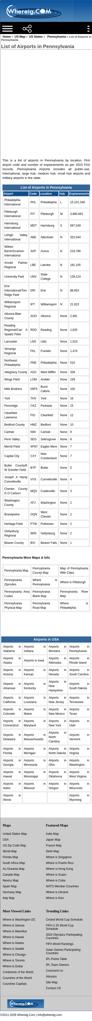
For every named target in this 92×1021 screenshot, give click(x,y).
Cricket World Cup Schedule (64, 919)
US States (36, 36)
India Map (52, 834)
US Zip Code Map (14, 845)
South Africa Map (14, 863)
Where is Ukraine (57, 892)
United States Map (15, 834)
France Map (53, 845)
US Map (20, 36)
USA (6, 839)
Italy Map (9, 898)
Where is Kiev (55, 898)
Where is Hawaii (13, 937)
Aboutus (51, 976)
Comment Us (54, 970)
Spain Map (10, 886)
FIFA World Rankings (59, 944)
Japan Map (53, 839)
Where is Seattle (13, 949)
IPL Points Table (56, 959)
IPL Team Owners (57, 965)
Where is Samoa (13, 925)
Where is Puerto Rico (59, 863)
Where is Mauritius (15, 931)
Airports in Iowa (34, 660)
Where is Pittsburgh (73, 582)
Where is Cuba (55, 880)
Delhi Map (52, 851)
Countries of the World (17, 978)
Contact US (53, 988)
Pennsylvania (56, 36)
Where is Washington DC (19, 919)
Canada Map (11, 874)
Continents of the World (18, 972)
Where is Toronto (14, 960)
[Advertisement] (46, 99)
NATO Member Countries (62, 886)
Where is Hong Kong (59, 869)
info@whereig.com (50, 1015)
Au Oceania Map (13, 869)
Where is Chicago (14, 954)
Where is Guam (56, 874)
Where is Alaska (13, 943)
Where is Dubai (13, 966)
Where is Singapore (59, 857)
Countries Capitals (15, 984)
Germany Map (12, 892)
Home (7, 36)
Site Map (51, 982)
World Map (10, 851)
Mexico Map (11, 880)
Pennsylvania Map (16, 570)
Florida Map (10, 857)
